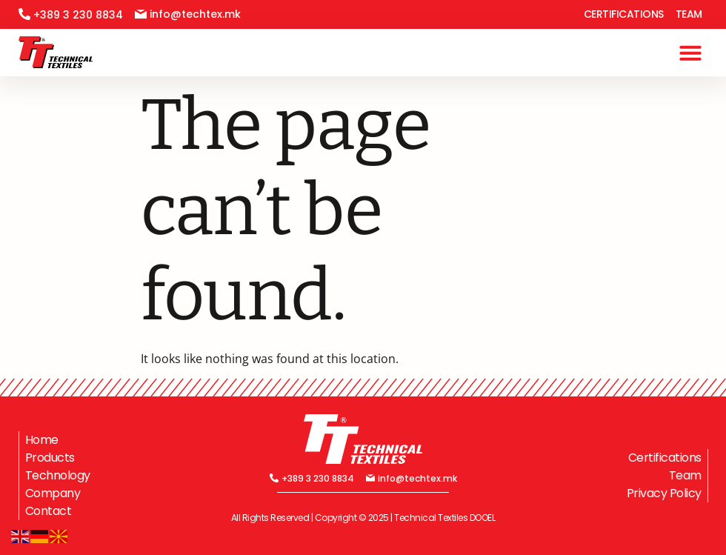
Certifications (624, 14)
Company (53, 493)
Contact (48, 510)
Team (689, 14)
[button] (690, 52)
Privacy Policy (664, 493)
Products (50, 457)
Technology (57, 475)
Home (42, 439)
